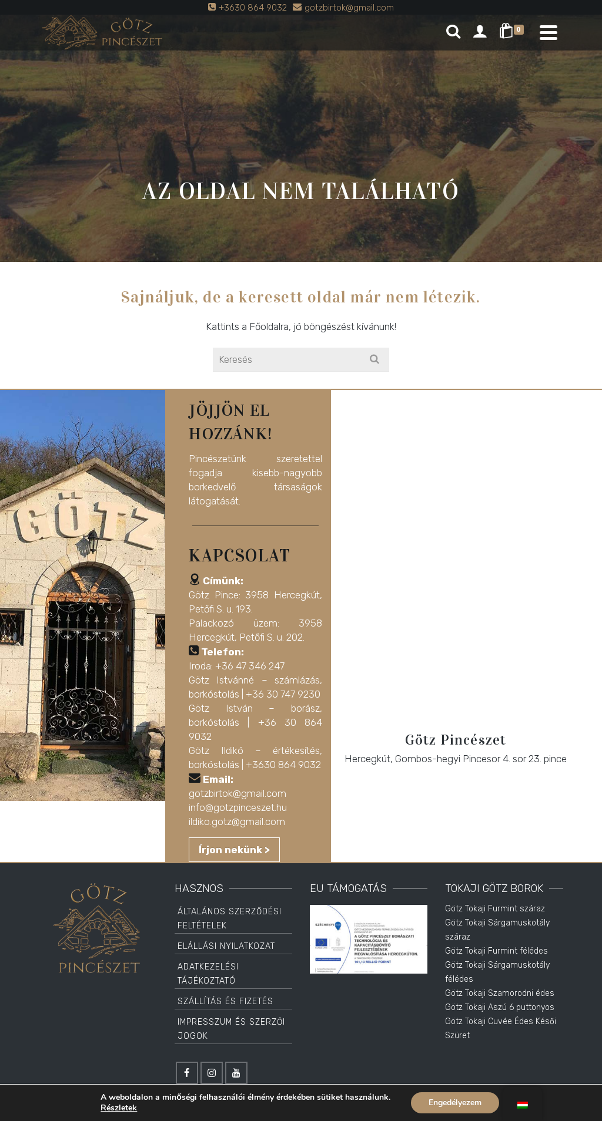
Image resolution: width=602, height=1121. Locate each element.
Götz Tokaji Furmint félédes (496, 951)
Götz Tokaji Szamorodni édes (499, 993)
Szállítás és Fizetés (225, 1001)
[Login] (479, 32)
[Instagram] (211, 1073)
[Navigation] (548, 32)
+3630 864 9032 (283, 764)
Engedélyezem (455, 1102)
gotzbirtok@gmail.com (237, 793)
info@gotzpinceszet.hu (238, 807)
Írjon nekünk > (234, 850)
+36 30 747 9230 (283, 694)
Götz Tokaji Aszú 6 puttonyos (499, 1007)
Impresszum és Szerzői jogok (231, 1029)
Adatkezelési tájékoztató (208, 974)
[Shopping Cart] (513, 32)
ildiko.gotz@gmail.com (237, 821)
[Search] (453, 32)
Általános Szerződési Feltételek (230, 919)
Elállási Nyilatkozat (226, 946)
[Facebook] (187, 1073)
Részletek (119, 1108)
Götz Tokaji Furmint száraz (495, 909)
